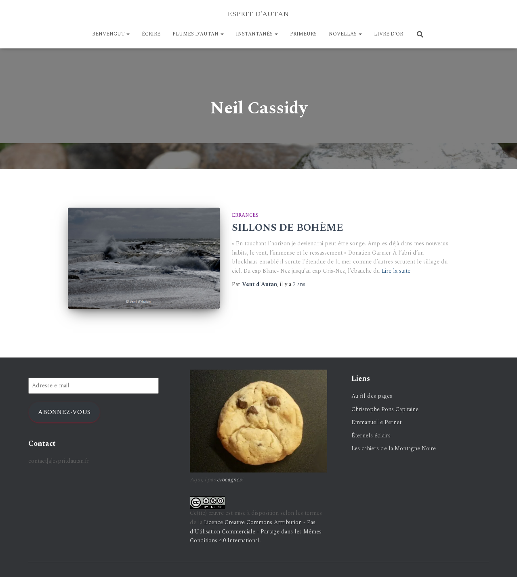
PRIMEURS (303, 34)
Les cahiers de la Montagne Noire (393, 443)
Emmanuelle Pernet (376, 417)
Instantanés (257, 34)
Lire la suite (396, 271)
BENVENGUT (111, 34)
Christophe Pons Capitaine (384, 403)
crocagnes (229, 474)
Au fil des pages (371, 390)
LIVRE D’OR (388, 34)
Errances (245, 215)
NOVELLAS (345, 34)
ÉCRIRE (151, 34)
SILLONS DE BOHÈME (287, 228)
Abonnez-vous (64, 406)
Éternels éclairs (371, 430)
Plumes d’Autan (198, 34)
